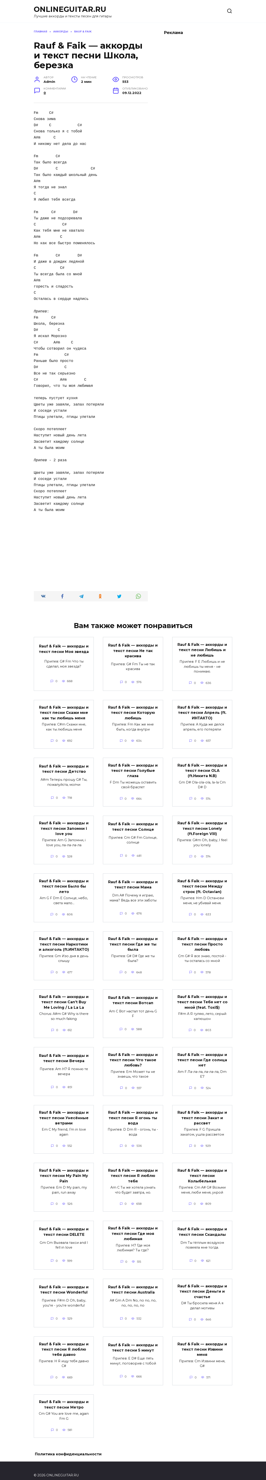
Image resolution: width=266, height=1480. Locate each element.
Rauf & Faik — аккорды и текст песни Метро (64, 1395)
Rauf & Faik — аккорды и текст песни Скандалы (202, 1224)
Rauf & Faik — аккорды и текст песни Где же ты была (133, 940)
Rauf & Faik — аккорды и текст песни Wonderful (64, 1281)
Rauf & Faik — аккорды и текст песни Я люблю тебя (133, 1169)
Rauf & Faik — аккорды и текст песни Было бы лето (64, 883)
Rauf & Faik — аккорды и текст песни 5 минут (133, 1339)
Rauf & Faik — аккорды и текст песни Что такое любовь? (133, 1054)
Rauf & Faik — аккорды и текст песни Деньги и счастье (202, 1283)
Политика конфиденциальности (68, 1445)
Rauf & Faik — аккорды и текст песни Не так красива (133, 650)
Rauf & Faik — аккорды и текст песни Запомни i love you (64, 826)
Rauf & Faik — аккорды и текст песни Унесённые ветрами (64, 1112)
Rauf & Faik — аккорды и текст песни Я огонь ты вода (133, 1112)
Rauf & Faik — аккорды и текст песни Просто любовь (202, 940)
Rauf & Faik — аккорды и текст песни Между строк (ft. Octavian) (202, 883)
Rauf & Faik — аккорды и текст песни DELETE (64, 1224)
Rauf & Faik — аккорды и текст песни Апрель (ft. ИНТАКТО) (202, 711)
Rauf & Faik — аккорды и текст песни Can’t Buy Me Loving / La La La (64, 997)
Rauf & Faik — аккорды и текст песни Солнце (133, 824)
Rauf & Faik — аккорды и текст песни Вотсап (133, 995)
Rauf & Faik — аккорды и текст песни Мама (133, 881)
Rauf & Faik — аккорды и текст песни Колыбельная (202, 1169)
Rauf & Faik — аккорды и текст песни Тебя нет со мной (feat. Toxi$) (202, 997)
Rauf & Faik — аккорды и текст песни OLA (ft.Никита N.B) (202, 768)
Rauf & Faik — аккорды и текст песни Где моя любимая (133, 1226)
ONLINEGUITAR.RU (70, 9)
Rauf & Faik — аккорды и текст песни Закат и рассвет (202, 1112)
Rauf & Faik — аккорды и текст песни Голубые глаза (133, 768)
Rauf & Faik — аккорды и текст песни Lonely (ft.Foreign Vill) (202, 826)
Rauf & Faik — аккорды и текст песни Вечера (64, 1053)
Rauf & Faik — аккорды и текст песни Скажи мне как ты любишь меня (64, 711)
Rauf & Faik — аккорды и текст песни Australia (133, 1281)
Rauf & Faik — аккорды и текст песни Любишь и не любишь (202, 649)
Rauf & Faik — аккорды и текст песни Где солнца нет (202, 1054)
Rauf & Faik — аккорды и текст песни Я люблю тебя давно (64, 1340)
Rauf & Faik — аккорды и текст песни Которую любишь (133, 711)
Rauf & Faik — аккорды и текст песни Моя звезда (64, 648)
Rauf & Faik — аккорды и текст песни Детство (64, 767)
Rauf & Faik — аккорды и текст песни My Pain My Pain (64, 1169)
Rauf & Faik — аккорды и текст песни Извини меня (202, 1340)
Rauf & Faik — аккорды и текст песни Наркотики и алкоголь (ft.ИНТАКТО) (64, 940)
